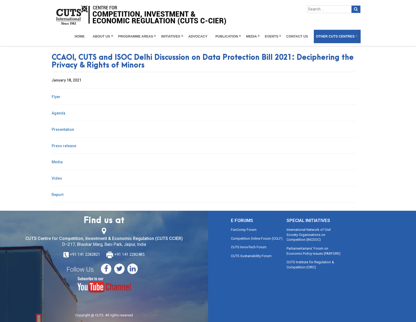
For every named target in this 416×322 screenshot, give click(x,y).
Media (251, 36)
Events (271, 36)
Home (80, 36)
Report (57, 195)
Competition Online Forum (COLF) (257, 238)
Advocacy (198, 36)
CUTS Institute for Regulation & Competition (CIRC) (310, 264)
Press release (64, 146)
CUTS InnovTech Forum (248, 247)
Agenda (58, 113)
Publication (226, 36)
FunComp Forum (244, 230)
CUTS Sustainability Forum (251, 256)
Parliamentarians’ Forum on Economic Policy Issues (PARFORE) (314, 251)
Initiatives (170, 36)
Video (57, 178)
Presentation (63, 129)
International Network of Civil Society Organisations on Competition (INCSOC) (309, 235)
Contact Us (297, 36)
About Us (101, 36)
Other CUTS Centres (335, 36)
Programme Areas (135, 36)
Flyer (56, 97)
